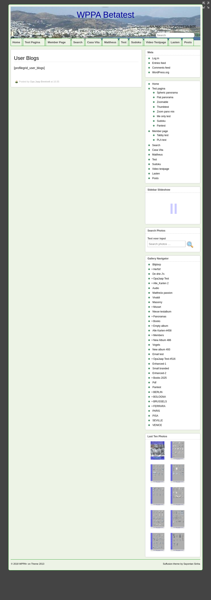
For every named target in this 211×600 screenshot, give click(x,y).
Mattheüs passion (163, 318)
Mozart (157, 332)
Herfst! (157, 294)
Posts (188, 42)
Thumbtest (163, 106)
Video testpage (156, 42)
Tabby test (162, 135)
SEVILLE (158, 445)
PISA (155, 441)
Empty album (160, 351)
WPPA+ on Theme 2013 (31, 589)
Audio (156, 313)
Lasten (175, 42)
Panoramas (159, 341)
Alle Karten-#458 (162, 355)
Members (158, 360)
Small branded (161, 393)
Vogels (156, 370)
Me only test (164, 116)
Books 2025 (160, 403)
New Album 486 (162, 365)
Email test (158, 379)
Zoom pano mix (165, 111)
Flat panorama (165, 97)
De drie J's (158, 299)
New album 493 (161, 374)
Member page (58, 43)
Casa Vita (93, 42)
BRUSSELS (160, 426)
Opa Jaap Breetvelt (40, 81)
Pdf (154, 407)
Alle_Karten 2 (160, 308)
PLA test (161, 139)
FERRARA (159, 431)
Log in (155, 58)
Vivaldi (156, 322)
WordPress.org (160, 72)
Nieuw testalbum (162, 336)
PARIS (156, 436)
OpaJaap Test (161, 303)
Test (124, 42)
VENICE (157, 450)
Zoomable (162, 102)
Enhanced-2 (159, 398)
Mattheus (110, 42)
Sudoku (136, 42)
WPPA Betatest (105, 14)
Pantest (161, 125)
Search (78, 42)
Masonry (157, 327)
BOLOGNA (159, 422)
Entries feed (159, 63)
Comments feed (161, 67)
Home (16, 42)
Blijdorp (157, 289)
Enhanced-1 (159, 389)
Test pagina (34, 43)
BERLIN (157, 417)
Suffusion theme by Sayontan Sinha (181, 589)
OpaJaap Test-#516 (164, 384)
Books (156, 346)
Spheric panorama (167, 92)
